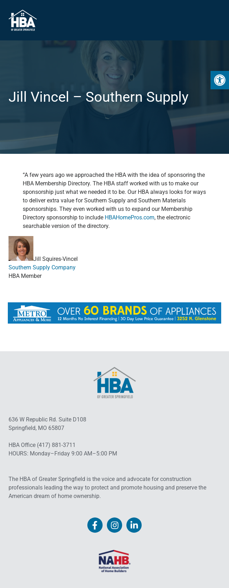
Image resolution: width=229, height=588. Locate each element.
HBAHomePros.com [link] (129, 217)
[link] (220, 80)
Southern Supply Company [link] (42, 267)
